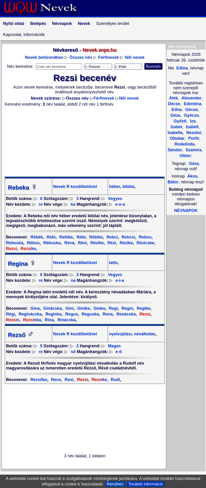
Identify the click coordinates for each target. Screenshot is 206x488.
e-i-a (119, 280)
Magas (114, 346)
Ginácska (52, 308)
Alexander (190, 98)
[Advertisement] (85, 141)
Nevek (84, 23)
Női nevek (134, 57)
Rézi (111, 243)
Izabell (192, 127)
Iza (192, 121)
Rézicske (144, 243)
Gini (69, 308)
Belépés (38, 23)
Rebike (65, 237)
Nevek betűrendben (44, 57)
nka (31, 320)
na (73, 280)
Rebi (50, 237)
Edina (181, 68)
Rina (49, 320)
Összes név (80, 57)
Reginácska (30, 314)
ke (27, 248)
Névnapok (62, 23)
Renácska (125, 314)
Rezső (21, 335)
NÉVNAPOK (185, 210)
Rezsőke (38, 379)
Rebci (111, 237)
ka (73, 204)
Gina (35, 308)
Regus (71, 314)
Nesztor (193, 132)
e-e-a (120, 204)
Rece (55, 379)
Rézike (125, 243)
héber (114, 186)
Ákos (192, 176)
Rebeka (23, 187)
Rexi (68, 379)
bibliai (127, 186)
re (41, 204)
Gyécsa (191, 115)
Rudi (114, 379)
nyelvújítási (120, 334)
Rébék (36, 237)
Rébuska (51, 243)
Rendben (115, 484)
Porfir (193, 138)
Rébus (33, 243)
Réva (68, 243)
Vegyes (115, 198)
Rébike (95, 237)
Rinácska (66, 320)
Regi (113, 308)
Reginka (53, 314)
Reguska (89, 314)
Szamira (192, 150)
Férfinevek (108, 57)
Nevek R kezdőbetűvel (75, 186)
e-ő (118, 351)
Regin (126, 308)
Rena (107, 314)
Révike (96, 243)
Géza (194, 163)
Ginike (83, 308)
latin (113, 262)
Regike (142, 308)
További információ (145, 484)
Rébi (80, 237)
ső (73, 351)
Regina (22, 263)
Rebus (144, 237)
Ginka (98, 308)
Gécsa (191, 109)
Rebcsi (127, 237)
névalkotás (144, 334)
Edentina (192, 103)
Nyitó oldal (13, 23)
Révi (82, 243)
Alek (173, 98)
